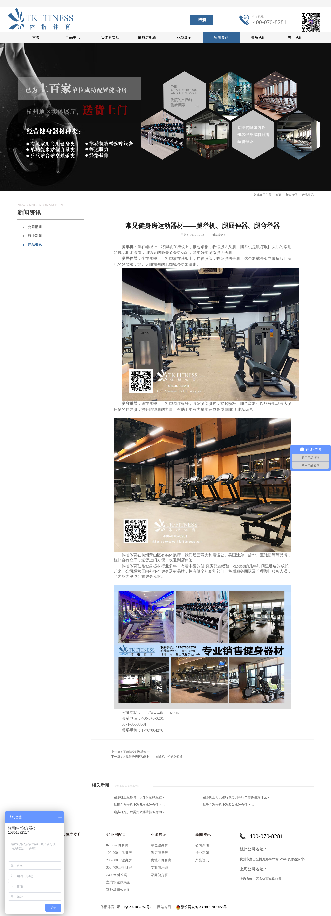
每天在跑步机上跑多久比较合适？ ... (228, 805)
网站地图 (163, 907)
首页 (36, 37)
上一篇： (130, 752)
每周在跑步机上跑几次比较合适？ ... (139, 805)
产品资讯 (308, 195)
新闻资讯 (291, 195)
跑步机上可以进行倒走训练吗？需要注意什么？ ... (238, 797)
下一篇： (146, 756)
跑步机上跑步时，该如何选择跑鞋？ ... (141, 797)
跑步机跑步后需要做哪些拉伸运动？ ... (141, 812)
